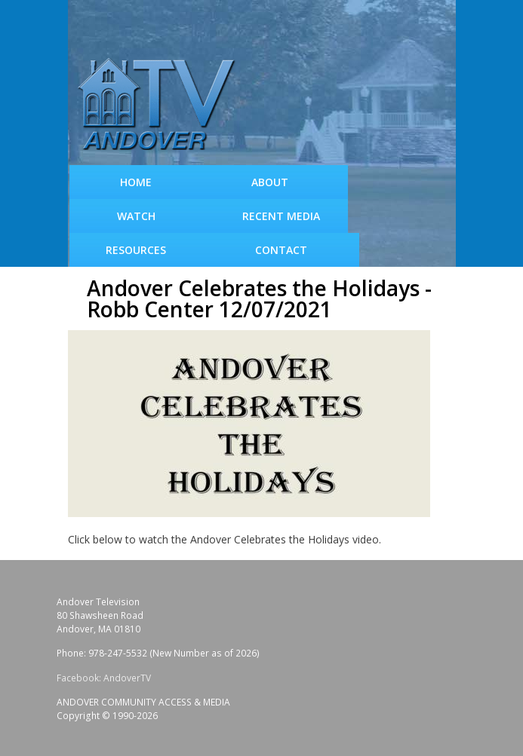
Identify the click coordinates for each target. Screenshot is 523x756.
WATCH (136, 216)
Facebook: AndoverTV (104, 678)
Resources (136, 250)
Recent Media (281, 216)
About (269, 182)
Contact (281, 250)
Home (136, 182)
